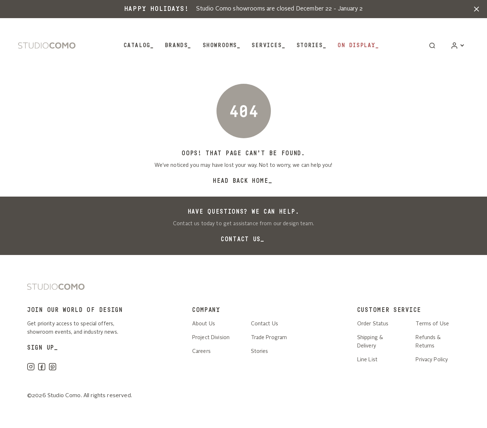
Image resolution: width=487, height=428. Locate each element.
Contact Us (241, 239)
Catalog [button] (137, 45)
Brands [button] (176, 45)
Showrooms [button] (220, 45)
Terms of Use (432, 323)
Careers (201, 351)
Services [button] (267, 45)
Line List (367, 359)
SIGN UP (40, 348)
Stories (310, 45)
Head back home (241, 181)
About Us (203, 323)
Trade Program (269, 337)
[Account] (457, 45)
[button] (476, 9)
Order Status (373, 323)
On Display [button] (357, 45)
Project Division (211, 337)
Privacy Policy (432, 359)
